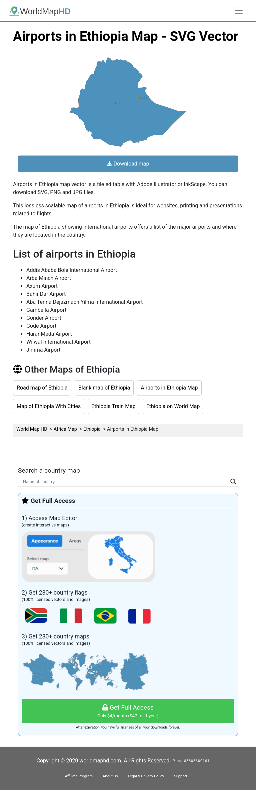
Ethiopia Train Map (113, 406)
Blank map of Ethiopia (104, 388)
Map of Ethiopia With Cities (49, 406)
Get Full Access (128, 711)
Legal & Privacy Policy (146, 776)
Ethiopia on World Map (173, 406)
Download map (128, 164)
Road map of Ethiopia (42, 388)
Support (180, 776)
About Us (110, 776)
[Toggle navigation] (238, 10)
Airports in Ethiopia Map (169, 388)
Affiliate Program (79, 776)
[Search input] (125, 481)
